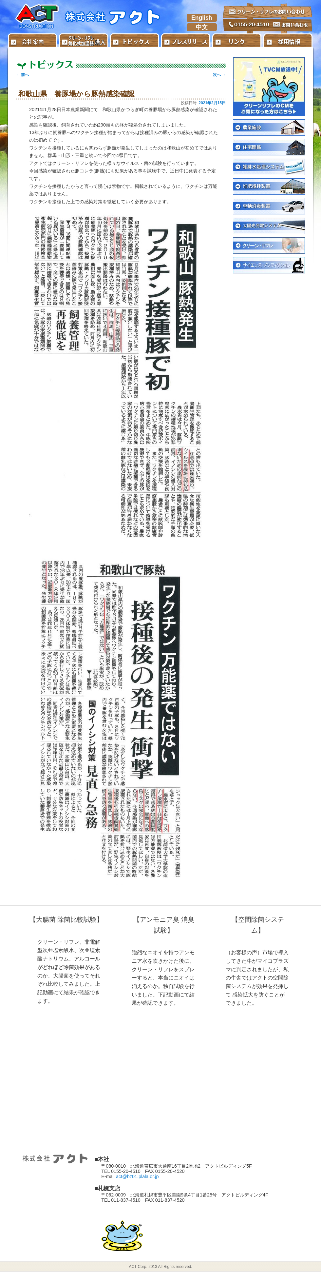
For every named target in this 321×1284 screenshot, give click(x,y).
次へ (219, 74)
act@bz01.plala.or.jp (137, 1176)
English (201, 17)
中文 (202, 27)
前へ (22, 74)
